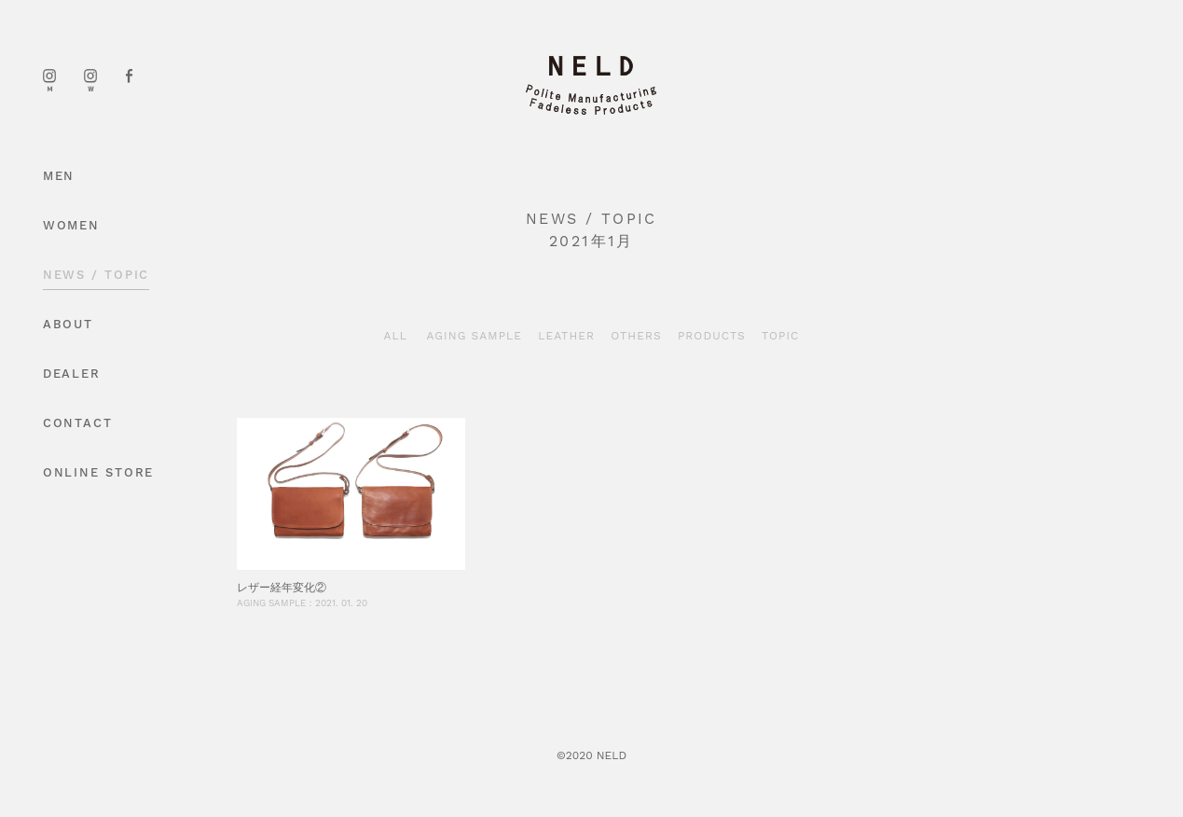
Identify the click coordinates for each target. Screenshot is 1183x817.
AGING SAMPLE (475, 335)
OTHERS (636, 335)
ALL (396, 335)
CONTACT (78, 423)
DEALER (72, 374)
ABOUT (68, 324)
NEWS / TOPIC (96, 275)
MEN (59, 176)
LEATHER (566, 335)
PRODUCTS (712, 335)
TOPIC (781, 335)
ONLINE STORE (99, 472)
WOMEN (71, 225)
